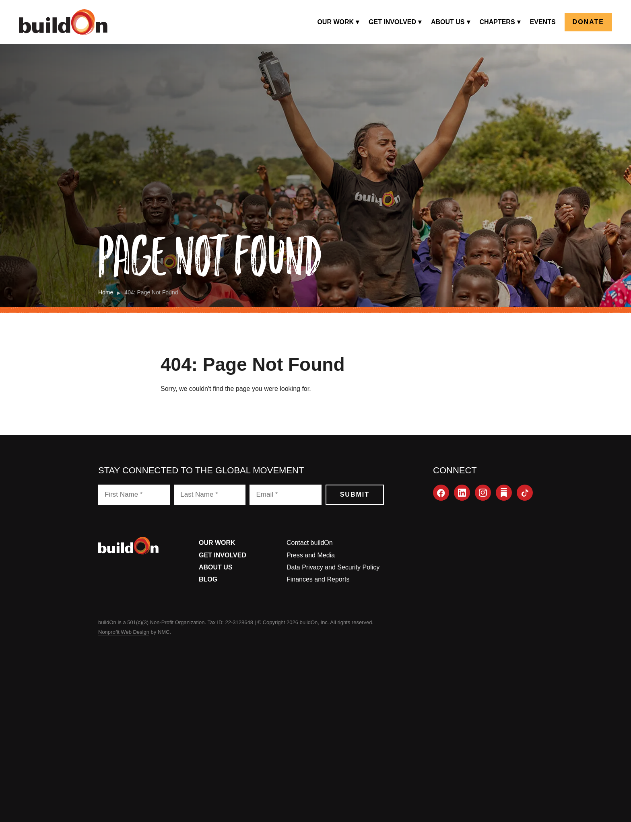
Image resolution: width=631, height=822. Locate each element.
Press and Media (311, 555)
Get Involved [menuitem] (392, 21)
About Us (216, 567)
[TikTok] (525, 493)
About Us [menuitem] (448, 21)
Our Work (217, 542)
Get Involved (222, 555)
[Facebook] (441, 493)
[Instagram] (483, 493)
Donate (588, 21)
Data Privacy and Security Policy (333, 567)
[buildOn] (63, 22)
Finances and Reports (318, 579)
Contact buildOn (310, 542)
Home (105, 292)
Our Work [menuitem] (335, 21)
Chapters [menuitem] (497, 21)
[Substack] (504, 493)
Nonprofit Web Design (123, 632)
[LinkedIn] (462, 493)
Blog (208, 579)
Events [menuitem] (543, 21)
